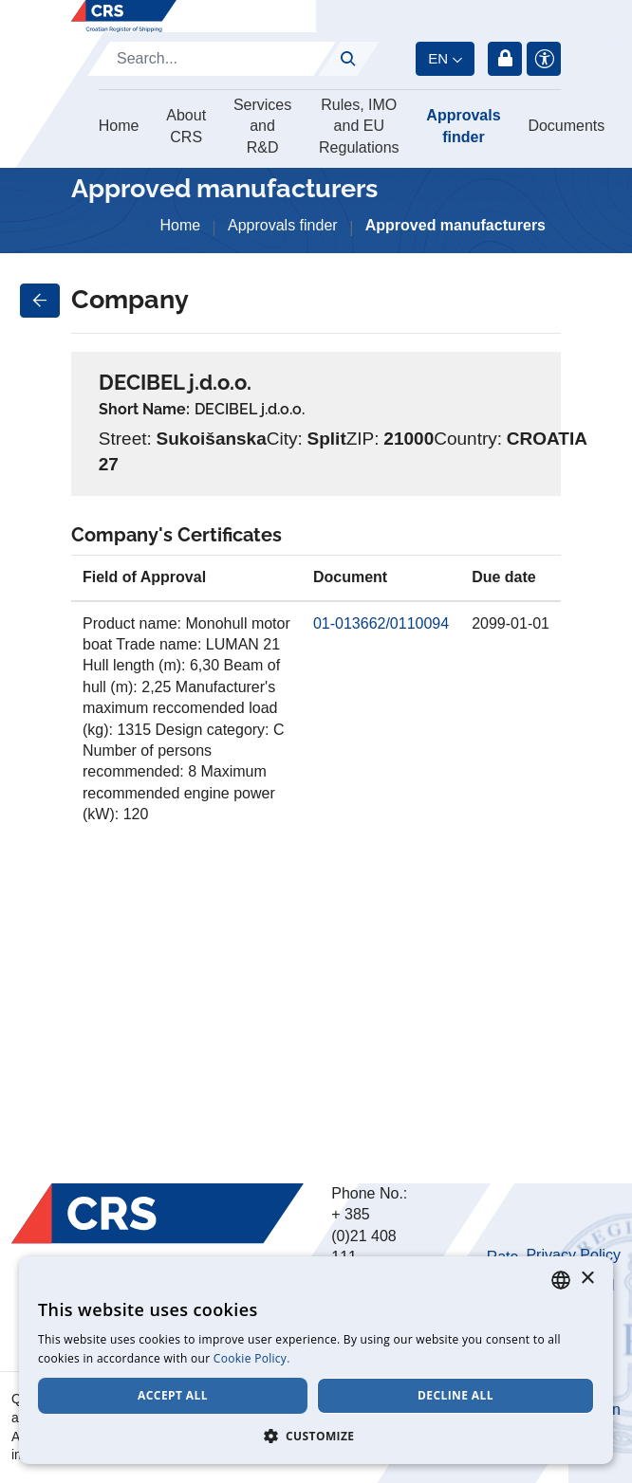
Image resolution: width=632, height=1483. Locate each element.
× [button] (587, 1279)
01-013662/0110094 (381, 623)
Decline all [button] (455, 1395)
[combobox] (560, 1280)
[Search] (212, 59)
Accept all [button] (173, 1395)
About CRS (186, 125)
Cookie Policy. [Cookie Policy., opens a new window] (252, 1358)
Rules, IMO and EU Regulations (359, 126)
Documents (566, 126)
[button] (316, 1435)
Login (505, 59)
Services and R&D (262, 126)
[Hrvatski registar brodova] (124, 16)
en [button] (438, 58)
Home (119, 126)
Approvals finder (463, 125)
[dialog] (316, 1360)
